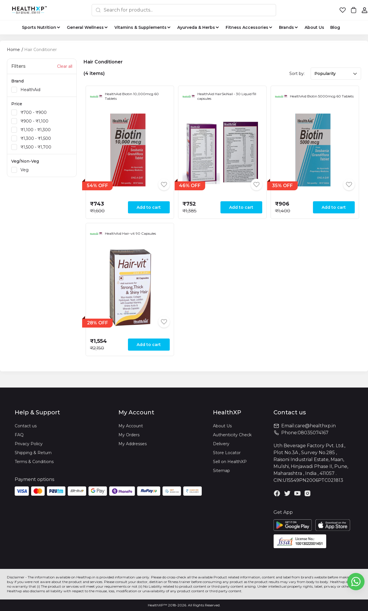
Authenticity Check (232, 434)
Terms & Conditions (34, 461)
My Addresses (132, 443)
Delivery (221, 443)
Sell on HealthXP (230, 461)
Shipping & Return (33, 452)
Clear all (64, 66)
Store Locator (227, 452)
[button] (342, 10)
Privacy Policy (29, 443)
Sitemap (221, 470)
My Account (130, 425)
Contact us (26, 425)
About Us (222, 425)
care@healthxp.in (315, 425)
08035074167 (313, 432)
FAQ (19, 434)
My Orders (128, 434)
